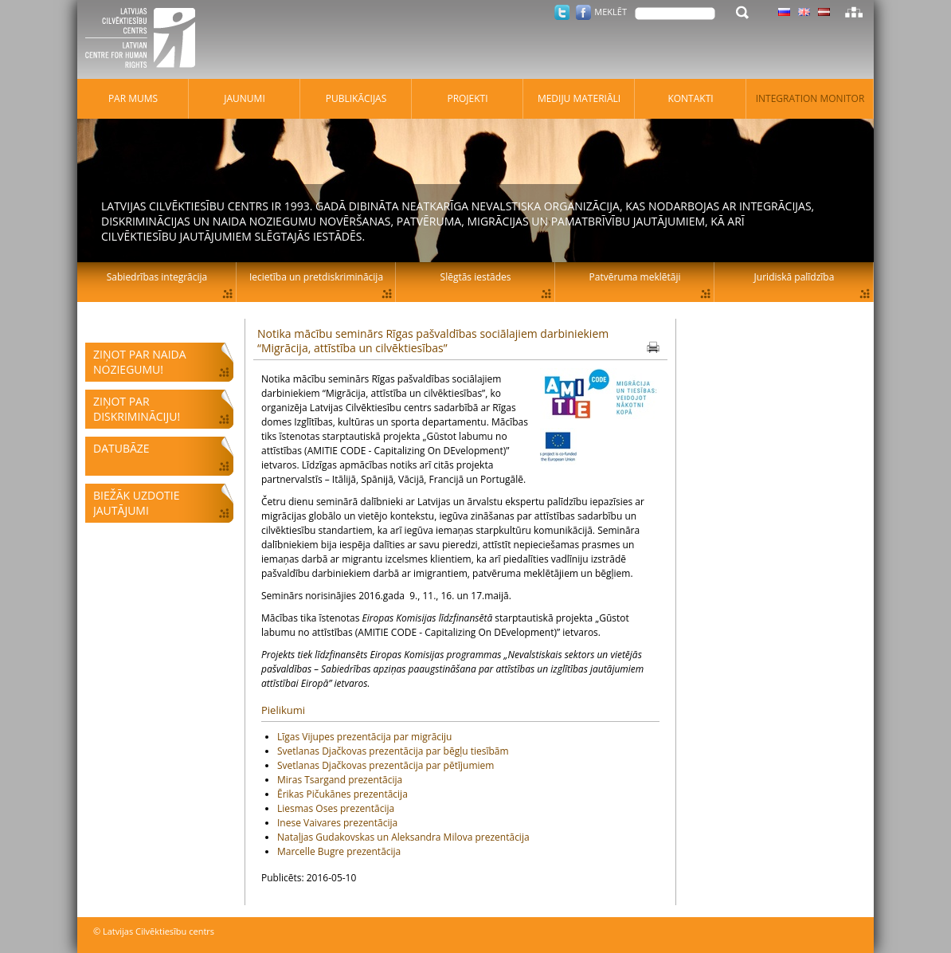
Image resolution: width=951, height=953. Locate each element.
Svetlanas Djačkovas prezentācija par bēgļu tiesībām (393, 751)
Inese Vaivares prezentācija (337, 822)
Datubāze (121, 448)
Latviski (824, 12)
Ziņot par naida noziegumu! (139, 362)
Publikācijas (356, 98)
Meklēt (610, 12)
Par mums (133, 98)
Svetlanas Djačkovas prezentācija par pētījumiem (385, 765)
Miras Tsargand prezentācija (339, 779)
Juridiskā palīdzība (794, 277)
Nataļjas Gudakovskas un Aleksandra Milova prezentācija (403, 837)
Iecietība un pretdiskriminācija (316, 277)
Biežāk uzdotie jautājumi (136, 503)
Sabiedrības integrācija (157, 277)
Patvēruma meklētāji (635, 277)
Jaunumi (244, 98)
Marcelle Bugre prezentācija (339, 851)
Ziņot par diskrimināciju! (136, 409)
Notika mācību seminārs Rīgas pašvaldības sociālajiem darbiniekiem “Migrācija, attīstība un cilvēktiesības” (433, 340)
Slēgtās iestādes (475, 277)
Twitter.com (561, 12)
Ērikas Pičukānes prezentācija (342, 794)
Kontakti (690, 98)
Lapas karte (854, 12)
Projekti (467, 98)
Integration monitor (810, 98)
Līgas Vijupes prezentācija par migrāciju (364, 736)
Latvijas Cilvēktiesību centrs (145, 40)
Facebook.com (583, 12)
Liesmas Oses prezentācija (335, 808)
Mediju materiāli (579, 98)
